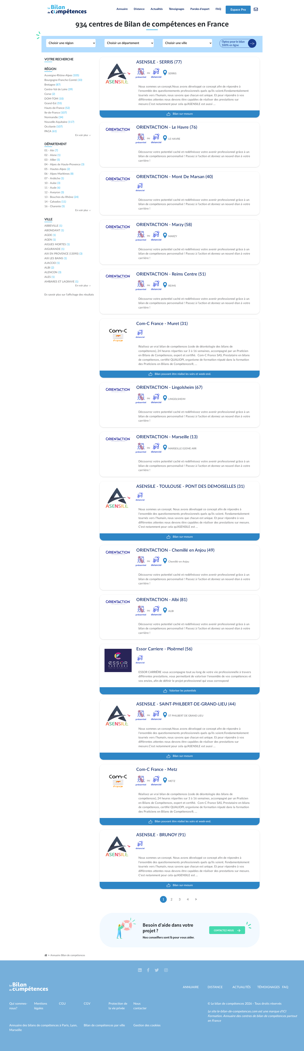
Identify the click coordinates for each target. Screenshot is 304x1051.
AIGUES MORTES (57, 244)
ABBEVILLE (53, 225)
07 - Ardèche (54, 178)
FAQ (218, 9)
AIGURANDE (54, 249)
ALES (49, 277)
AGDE (50, 235)
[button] (140, 970)
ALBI (49, 267)
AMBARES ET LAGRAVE (61, 281)
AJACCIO (52, 263)
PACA (50, 131)
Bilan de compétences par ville (104, 1025)
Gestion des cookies (147, 1025)
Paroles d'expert (199, 9)
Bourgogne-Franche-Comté (63, 80)
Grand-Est (53, 103)
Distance (139, 9)
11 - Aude (52, 187)
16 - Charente (54, 206)
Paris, (66, 1025)
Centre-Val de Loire (58, 89)
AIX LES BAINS (55, 258)
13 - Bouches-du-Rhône (61, 197)
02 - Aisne (52, 155)
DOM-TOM (54, 98)
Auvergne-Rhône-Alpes (61, 75)
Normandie (53, 117)
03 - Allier (52, 160)
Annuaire (122, 9)
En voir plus (83, 135)
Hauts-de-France (57, 108)
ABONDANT (54, 230)
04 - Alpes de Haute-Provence (64, 164)
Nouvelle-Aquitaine (59, 122)
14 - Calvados (55, 201)
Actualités (157, 9)
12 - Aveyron (54, 192)
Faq (285, 987)
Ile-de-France (55, 112)
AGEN (50, 239)
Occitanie (53, 126)
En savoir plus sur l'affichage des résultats (69, 294)
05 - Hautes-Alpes (57, 169)
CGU (62, 1003)
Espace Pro (238, 9)
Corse (49, 94)
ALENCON (52, 272)
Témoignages (176, 9)
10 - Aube (52, 183)
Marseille (15, 1030)
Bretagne (52, 84)
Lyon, (73, 1025)
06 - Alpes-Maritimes (58, 173)
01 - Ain (51, 150)
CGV (87, 1003)
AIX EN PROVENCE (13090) (63, 253)
